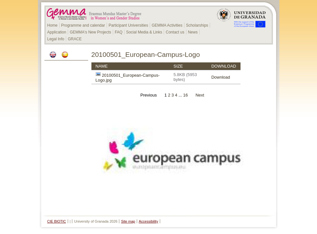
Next (199, 95)
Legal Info (56, 39)
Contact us (175, 32)
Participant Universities (128, 25)
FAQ (119, 32)
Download (220, 77)
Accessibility (148, 221)
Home (52, 25)
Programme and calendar (83, 25)
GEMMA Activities (167, 25)
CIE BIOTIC (56, 221)
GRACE (75, 39)
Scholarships (197, 25)
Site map (128, 221)
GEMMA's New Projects (90, 32)
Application (56, 32)
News (193, 32)
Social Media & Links (144, 32)
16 (185, 95)
